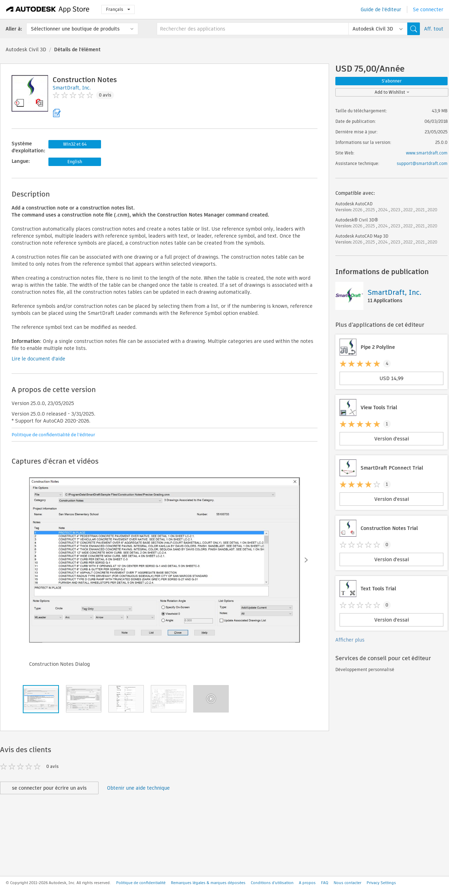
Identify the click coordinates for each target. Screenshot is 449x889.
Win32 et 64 (75, 144)
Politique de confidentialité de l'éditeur (53, 434)
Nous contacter (347, 882)
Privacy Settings (381, 882)
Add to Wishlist (392, 92)
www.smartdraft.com (427, 153)
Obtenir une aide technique (138, 787)
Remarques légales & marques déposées (208, 882)
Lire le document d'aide (38, 358)
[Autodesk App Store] (48, 9)
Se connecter (428, 9)
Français (118, 9)
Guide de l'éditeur (381, 9)
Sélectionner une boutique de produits (75, 28)
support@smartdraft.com (422, 163)
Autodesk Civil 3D (26, 49)
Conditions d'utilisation (272, 882)
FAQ (324, 882)
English (74, 162)
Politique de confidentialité (141, 882)
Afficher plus (349, 639)
